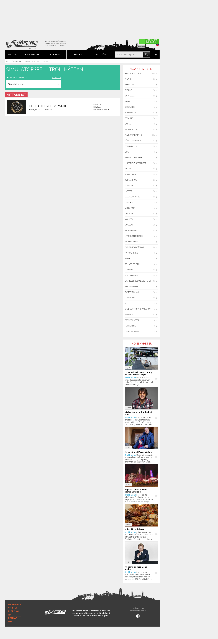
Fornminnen (131, 146)
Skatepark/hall (132, 292)
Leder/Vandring (132, 196)
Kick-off (128, 168)
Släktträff (130, 297)
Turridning (130, 326)
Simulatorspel (132, 286)
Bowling (129, 118)
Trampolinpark (132, 320)
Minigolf (129, 213)
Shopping (129, 269)
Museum (129, 225)
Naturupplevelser (134, 236)
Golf (127, 152)
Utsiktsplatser (132, 331)
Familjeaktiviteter (133, 135)
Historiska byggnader (135, 163)
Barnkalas (130, 95)
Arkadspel (130, 84)
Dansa (128, 124)
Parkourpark (131, 253)
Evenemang (32, 54)
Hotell (78, 54)
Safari (127, 258)
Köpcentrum (131, 180)
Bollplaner (130, 112)
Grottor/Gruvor (133, 157)
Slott (127, 303)
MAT (10, 614)
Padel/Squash (131, 241)
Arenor (128, 79)
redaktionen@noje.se (138, 610)
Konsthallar (131, 174)
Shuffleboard (132, 275)
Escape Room (131, 129)
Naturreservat (132, 230)
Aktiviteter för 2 (133, 73)
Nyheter (55, 54)
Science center (132, 264)
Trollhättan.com (13, 61)
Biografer (130, 107)
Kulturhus (130, 185)
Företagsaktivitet (133, 140)
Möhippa (129, 219)
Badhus (128, 90)
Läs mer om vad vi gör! (97, 615)
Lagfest (128, 191)
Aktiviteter (28, 61)
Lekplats (129, 202)
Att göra (101, 54)
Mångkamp (130, 208)
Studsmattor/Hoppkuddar (138, 309)
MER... (11, 621)
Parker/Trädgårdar (134, 247)
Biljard (128, 101)
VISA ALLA (56, 77)
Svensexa (129, 314)
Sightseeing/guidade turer (138, 281)
